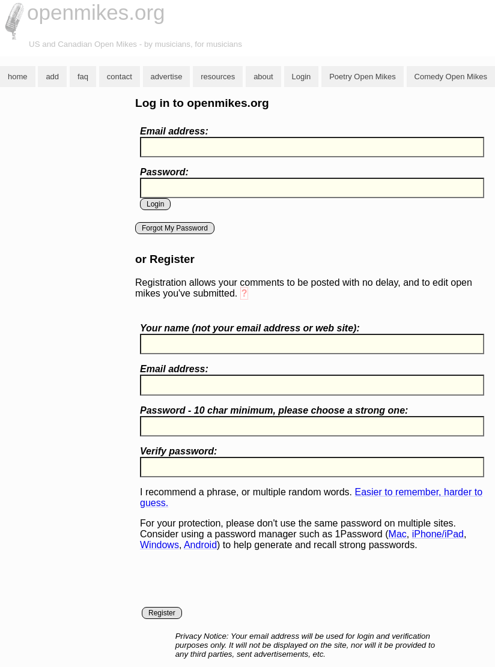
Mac (398, 534)
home (18, 76)
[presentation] (231, 583)
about (263, 76)
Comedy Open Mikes (451, 76)
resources (218, 76)
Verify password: (178, 451)
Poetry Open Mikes (362, 76)
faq (82, 76)
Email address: (174, 131)
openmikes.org (96, 12)
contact (119, 76)
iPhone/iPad (438, 534)
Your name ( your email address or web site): (250, 328)
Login (301, 76)
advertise (167, 76)
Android (200, 545)
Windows (159, 545)
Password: (164, 172)
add (52, 76)
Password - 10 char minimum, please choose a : (274, 410)
